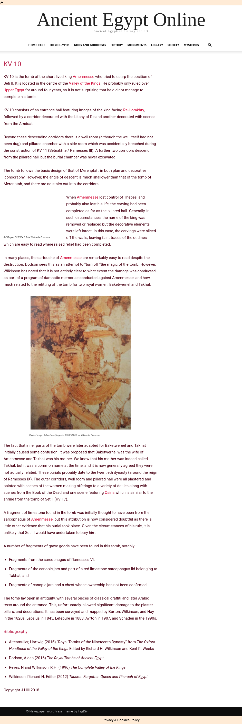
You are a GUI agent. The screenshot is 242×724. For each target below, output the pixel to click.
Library (157, 45)
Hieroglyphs (60, 45)
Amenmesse (83, 76)
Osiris (109, 492)
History (117, 45)
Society (173, 45)
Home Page (36, 45)
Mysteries (191, 45)
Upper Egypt (14, 90)
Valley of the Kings (85, 83)
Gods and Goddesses (90, 45)
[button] (210, 45)
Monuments (137, 45)
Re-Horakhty (133, 110)
